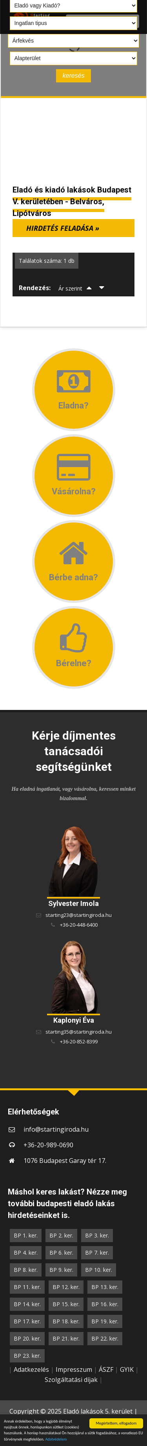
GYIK (127, 1369)
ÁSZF (106, 1369)
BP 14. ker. (27, 1304)
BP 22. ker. (104, 1338)
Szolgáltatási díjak (71, 1379)
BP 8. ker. (26, 1269)
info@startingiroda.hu (56, 1129)
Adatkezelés (31, 1369)
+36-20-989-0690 (48, 1145)
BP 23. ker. (27, 1355)
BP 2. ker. (61, 1235)
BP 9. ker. (61, 1269)
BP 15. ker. (66, 1304)
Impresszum (74, 1369)
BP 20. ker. (27, 1338)
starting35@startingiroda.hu (78, 1031)
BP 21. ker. (66, 1338)
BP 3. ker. (97, 1235)
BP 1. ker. (26, 1235)
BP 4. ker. (26, 1252)
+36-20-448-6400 (79, 924)
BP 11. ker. (27, 1287)
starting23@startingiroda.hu (78, 914)
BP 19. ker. (104, 1321)
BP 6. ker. (61, 1252)
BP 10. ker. (98, 1269)
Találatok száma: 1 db (46, 260)
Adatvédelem (56, 1439)
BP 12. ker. (66, 1287)
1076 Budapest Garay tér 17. (65, 1160)
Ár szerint (70, 288)
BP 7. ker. (97, 1252)
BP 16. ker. (104, 1304)
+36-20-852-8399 (79, 1041)
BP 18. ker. (66, 1321)
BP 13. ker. (104, 1287)
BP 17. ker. (27, 1321)
